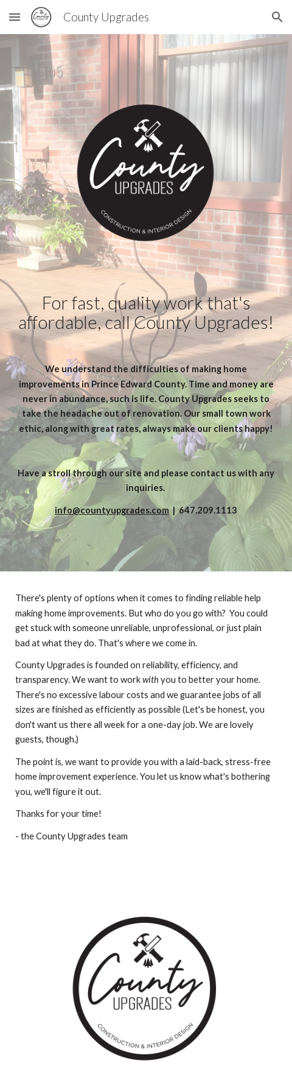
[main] (146, 405)
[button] (14, 17)
